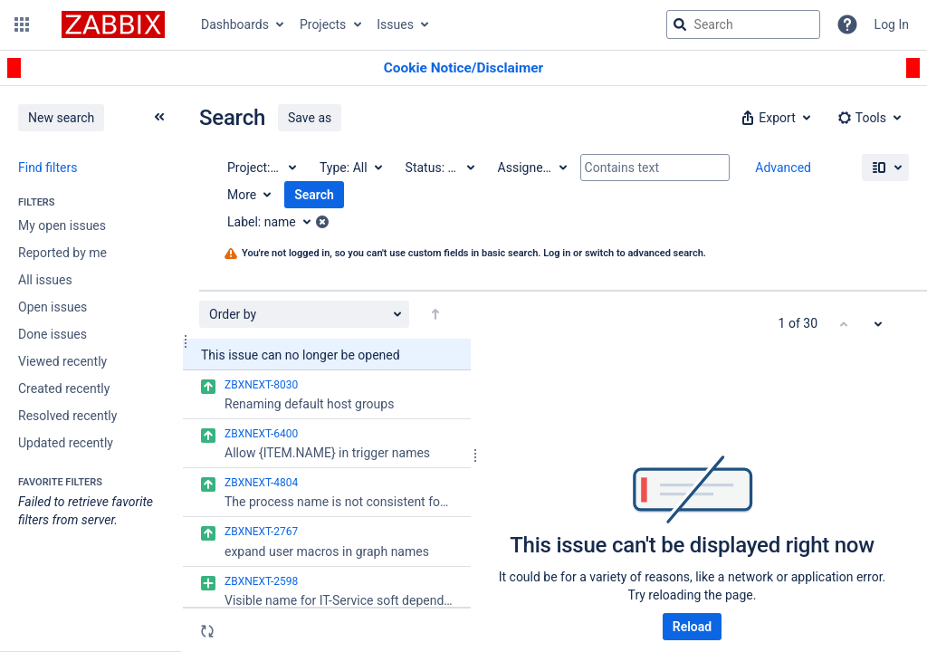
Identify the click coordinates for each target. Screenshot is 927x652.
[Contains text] (655, 167)
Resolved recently (67, 415)
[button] (21, 24)
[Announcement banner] (463, 68)
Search (314, 194)
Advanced (783, 167)
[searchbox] (743, 24)
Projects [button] (323, 24)
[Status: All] (439, 167)
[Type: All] (350, 167)
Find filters (47, 167)
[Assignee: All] (531, 167)
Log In (891, 24)
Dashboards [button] (235, 24)
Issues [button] (395, 24)
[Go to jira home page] (113, 24)
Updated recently (65, 443)
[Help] (847, 24)
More (241, 194)
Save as (309, 117)
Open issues (52, 307)
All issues (45, 280)
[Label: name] (275, 221)
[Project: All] (260, 167)
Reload (692, 626)
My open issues (62, 225)
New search (61, 117)
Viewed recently (62, 361)
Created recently (64, 388)
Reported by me (62, 252)
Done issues (52, 334)
